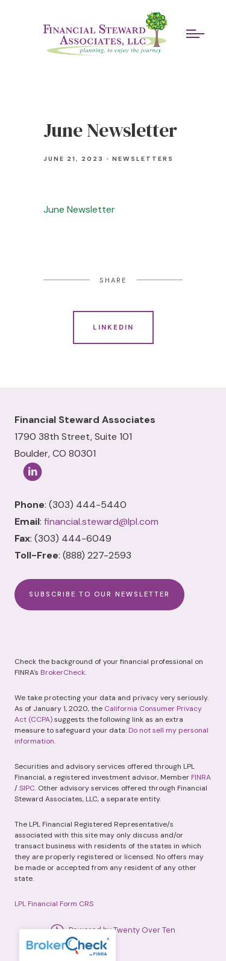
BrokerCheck (62, 672)
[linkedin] (32, 471)
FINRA (201, 777)
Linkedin (113, 327)
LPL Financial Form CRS (53, 904)
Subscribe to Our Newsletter (99, 594)
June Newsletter (80, 209)
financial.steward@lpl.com (101, 521)
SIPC (27, 788)
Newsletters (143, 159)
